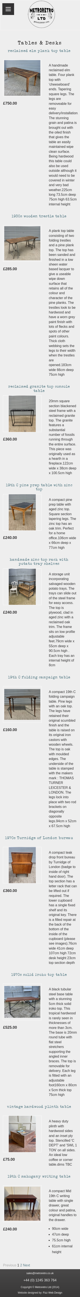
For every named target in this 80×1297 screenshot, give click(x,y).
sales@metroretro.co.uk (40, 1273)
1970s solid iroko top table (39, 975)
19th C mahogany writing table (39, 1176)
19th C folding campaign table (39, 677)
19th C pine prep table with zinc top (39, 487)
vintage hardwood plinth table (39, 1107)
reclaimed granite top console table (39, 388)
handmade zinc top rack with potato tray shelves (39, 562)
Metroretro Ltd (43, 1287)
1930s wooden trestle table (39, 216)
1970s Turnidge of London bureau (39, 838)
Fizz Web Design (52, 1292)
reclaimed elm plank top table (39, 51)
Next (26, 1265)
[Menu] (8, 9)
